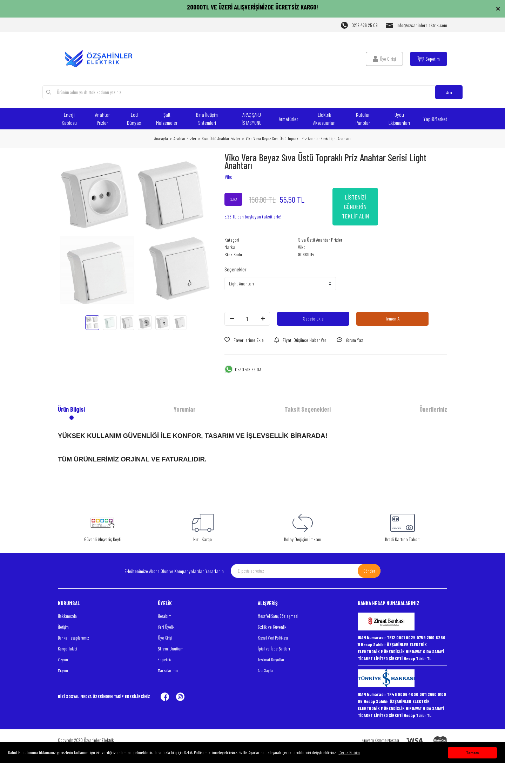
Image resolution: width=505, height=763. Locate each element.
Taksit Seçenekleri (307, 409)
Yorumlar (184, 409)
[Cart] (428, 59)
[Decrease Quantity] (232, 318)
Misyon (63, 670)
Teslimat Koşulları (271, 659)
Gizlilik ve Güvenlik (272, 627)
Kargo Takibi (67, 648)
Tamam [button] (472, 752)
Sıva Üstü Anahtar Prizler (320, 240)
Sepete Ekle (313, 319)
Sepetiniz (164, 659)
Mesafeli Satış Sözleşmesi (277, 616)
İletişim (63, 627)
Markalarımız (168, 670)
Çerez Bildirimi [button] (349, 752)
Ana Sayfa (265, 670)
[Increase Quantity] (263, 318)
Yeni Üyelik (166, 627)
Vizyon (63, 659)
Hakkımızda (67, 616)
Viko (228, 176)
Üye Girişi (164, 638)
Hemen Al (392, 319)
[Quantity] (247, 318)
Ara (449, 92)
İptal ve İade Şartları (274, 648)
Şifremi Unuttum (170, 648)
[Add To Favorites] (244, 340)
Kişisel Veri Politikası (273, 638)
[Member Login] (384, 59)
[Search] (252, 92)
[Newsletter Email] (306, 571)
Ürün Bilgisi (71, 409)
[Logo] (102, 59)
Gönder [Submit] (369, 571)
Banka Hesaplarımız (73, 638)
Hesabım (164, 616)
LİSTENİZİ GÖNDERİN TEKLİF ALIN (355, 206)
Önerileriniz (433, 409)
